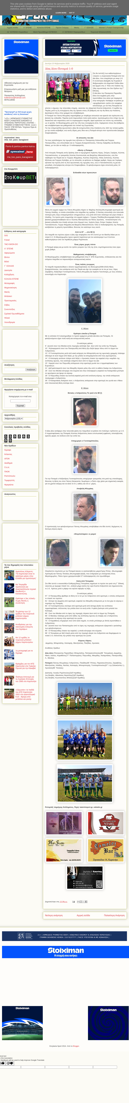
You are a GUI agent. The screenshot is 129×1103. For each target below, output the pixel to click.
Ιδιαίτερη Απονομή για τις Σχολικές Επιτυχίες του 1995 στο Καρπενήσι (26, 679)
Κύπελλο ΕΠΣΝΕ (43, 28)
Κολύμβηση (9, 274)
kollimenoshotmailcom (15, 98)
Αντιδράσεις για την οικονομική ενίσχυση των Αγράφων (24, 626)
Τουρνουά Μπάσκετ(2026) (101, 32)
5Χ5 (6, 235)
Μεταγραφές (9, 283)
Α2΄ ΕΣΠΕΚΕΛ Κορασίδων (17, 32)
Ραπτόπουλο (9, 476)
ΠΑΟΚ (7, 471)
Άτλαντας (8, 454)
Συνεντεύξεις (9, 309)
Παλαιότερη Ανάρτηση (114, 915)
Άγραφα (7, 450)
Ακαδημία (8, 463)
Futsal (7, 240)
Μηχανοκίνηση (10, 288)
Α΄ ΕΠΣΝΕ (27, 28)
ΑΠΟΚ (7, 459)
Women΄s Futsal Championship (111, 28)
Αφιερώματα (9, 253)
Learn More (61, 13)
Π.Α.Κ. (7, 467)
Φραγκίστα (8, 485)
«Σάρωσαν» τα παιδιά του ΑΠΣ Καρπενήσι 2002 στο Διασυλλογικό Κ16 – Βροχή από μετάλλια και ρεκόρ (25, 694)
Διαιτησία (8, 270)
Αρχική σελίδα (12, 28)
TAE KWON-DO (11, 244)
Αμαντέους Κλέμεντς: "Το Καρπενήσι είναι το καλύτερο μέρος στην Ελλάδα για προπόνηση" (26, 574)
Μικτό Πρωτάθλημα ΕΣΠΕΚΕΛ (45, 32)
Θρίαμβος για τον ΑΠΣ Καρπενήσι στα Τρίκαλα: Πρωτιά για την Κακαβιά (26, 666)
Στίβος (7, 305)
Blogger (76, 1046)
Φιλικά (7, 318)
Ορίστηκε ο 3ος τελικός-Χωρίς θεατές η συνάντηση (26, 600)
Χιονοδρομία (9, 322)
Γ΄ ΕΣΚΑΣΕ (89, 28)
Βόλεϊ (6, 261)
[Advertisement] (21, 207)
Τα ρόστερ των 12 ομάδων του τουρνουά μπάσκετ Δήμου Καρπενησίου (25, 614)
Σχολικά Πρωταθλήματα (14, 314)
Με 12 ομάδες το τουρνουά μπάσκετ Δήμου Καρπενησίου (24, 639)
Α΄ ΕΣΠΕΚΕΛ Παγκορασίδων (73, 32)
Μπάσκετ (8, 296)
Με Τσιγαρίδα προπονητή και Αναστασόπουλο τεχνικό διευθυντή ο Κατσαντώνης (26, 589)
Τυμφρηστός (9, 480)
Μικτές (76, 28)
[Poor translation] (10, 1063)
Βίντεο (7, 257)
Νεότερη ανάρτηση (54, 915)
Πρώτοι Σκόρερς (62, 28)
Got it (72, 13)
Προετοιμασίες (10, 300)
